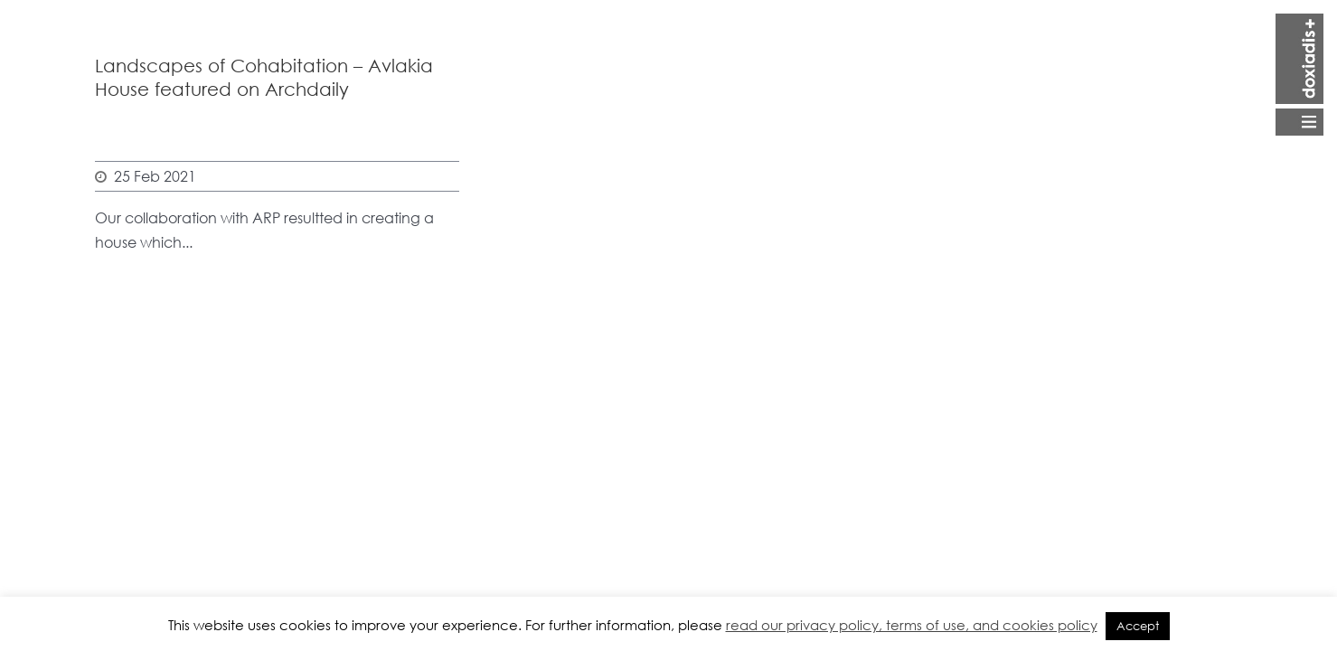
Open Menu (1299, 75)
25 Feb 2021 (155, 175)
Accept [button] (1137, 626)
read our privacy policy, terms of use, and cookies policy (911, 625)
